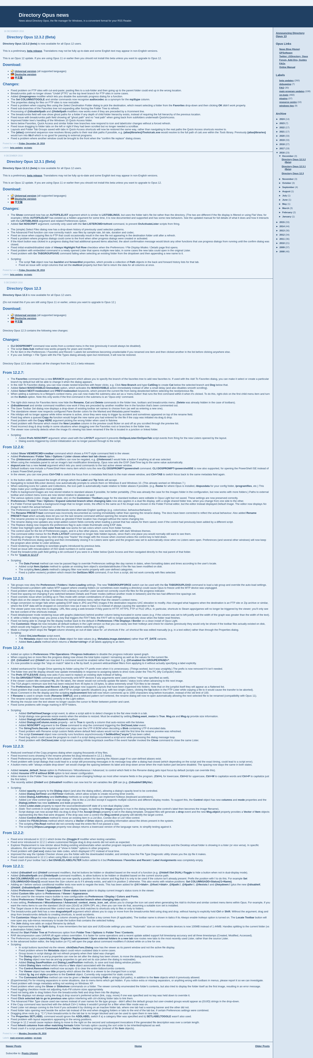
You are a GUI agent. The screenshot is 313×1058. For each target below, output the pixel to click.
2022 (282, 127)
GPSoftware (285, 52)
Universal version (25, 71)
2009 (282, 247)
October (287, 183)
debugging (285, 84)
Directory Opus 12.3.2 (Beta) (31, 37)
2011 (282, 239)
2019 (282, 140)
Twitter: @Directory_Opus (293, 56)
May (284, 204)
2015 (282, 222)
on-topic (28, 148)
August (286, 191)
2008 (282, 251)
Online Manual (287, 67)
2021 (282, 131)
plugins (283, 98)
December (288, 156)
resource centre (288, 102)
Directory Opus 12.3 (24, 288)
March (286, 208)
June (285, 199)
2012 (282, 234)
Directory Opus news (44, 15)
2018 (282, 144)
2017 (282, 148)
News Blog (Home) (289, 49)
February (287, 212)
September (288, 187)
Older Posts (262, 1046)
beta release (34, 50)
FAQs (282, 63)
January (287, 216)
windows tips (286, 105)
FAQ (281, 87)
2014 (282, 226)
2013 (282, 230)
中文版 (19, 77)
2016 (282, 152)
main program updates (21, 1038)
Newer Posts (13, 1046)
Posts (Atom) (30, 1053)
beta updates (16, 148)
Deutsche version (25, 74)
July (285, 195)
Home (138, 1046)
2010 (282, 243)
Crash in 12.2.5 (29, 554)
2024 (282, 119)
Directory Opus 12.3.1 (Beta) (31, 162)
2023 (282, 123)
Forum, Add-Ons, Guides (293, 60)
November (288, 179)
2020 (282, 135)
